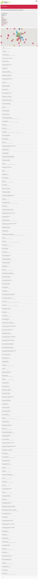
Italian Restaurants (4, 20)
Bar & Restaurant (3, 15)
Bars (2, 16)
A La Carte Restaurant (4, 13)
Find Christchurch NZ (5, 2)
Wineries (2, 25)
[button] (22, 38)
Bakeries (2, 14)
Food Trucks (3, 18)
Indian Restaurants (4, 19)
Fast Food (2, 17)
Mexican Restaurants (4, 21)
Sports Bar (2, 24)
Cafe (2, 17)
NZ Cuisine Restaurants (4, 22)
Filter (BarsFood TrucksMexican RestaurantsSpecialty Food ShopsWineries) (12, 10)
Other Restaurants (4, 23)
